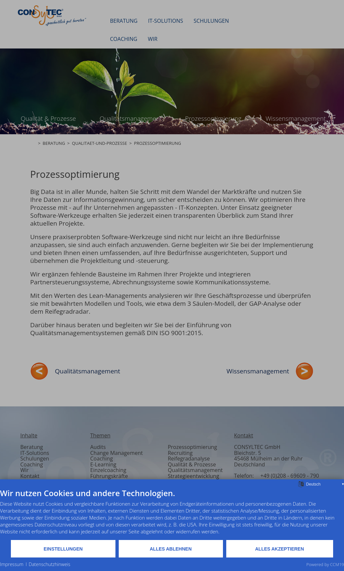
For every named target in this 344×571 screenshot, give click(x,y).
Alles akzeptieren (279, 549)
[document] (172, 513)
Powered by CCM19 (325, 564)
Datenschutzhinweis (49, 564)
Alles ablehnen (171, 549)
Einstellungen (63, 549)
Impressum (11, 564)
